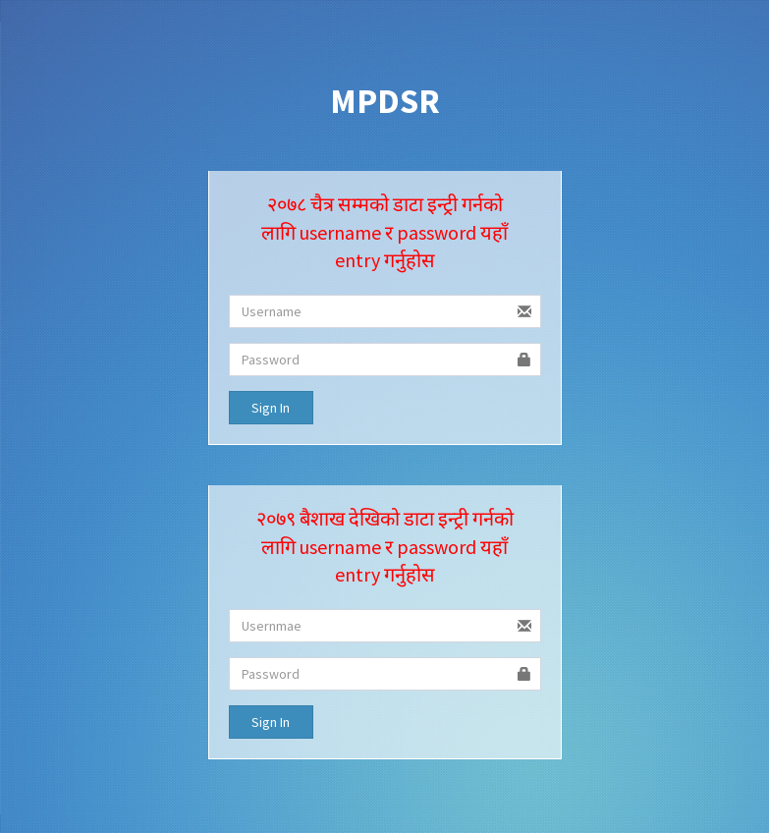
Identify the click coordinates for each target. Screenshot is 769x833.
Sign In (270, 407)
